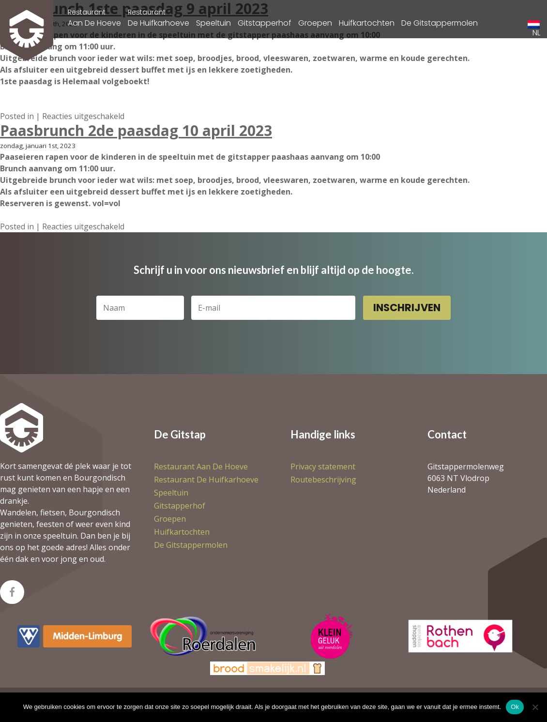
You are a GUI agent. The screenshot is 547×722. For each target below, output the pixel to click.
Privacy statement (322, 466)
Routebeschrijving (323, 479)
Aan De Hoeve (94, 18)
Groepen (315, 23)
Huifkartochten (367, 23)
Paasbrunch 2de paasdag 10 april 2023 (136, 130)
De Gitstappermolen (439, 23)
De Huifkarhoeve (158, 18)
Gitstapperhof (264, 23)
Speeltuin (213, 23)
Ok (515, 706)
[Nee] (535, 707)
